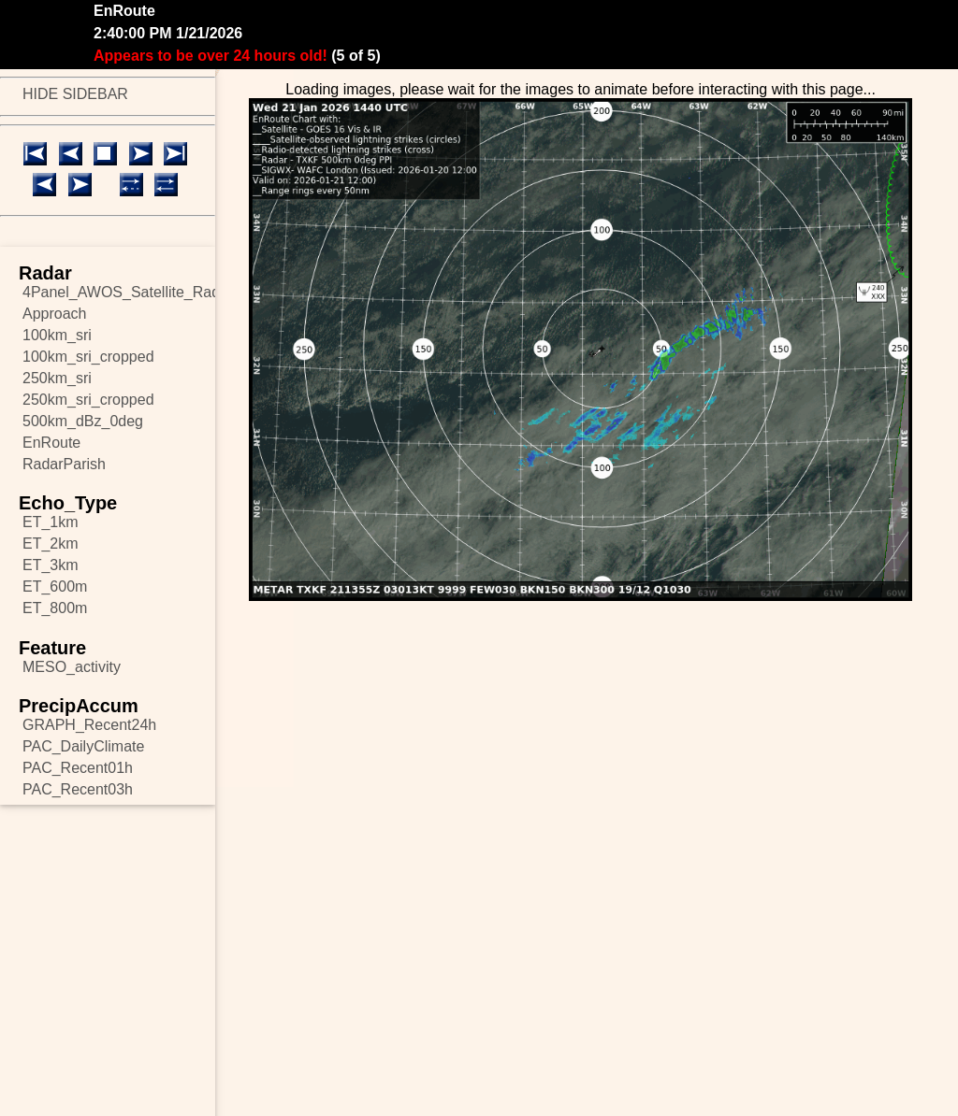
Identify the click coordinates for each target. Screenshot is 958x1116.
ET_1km (50, 522)
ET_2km (50, 543)
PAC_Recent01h (77, 768)
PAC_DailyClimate (83, 746)
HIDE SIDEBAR (75, 94)
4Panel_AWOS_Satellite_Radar (118, 292)
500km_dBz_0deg (82, 421)
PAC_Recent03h (77, 789)
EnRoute (51, 443)
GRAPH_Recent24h (89, 725)
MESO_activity (71, 667)
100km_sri (57, 335)
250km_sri (57, 378)
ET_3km (50, 565)
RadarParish (64, 464)
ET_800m (54, 608)
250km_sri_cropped (88, 400)
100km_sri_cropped (88, 357)
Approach (54, 314)
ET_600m (54, 586)
